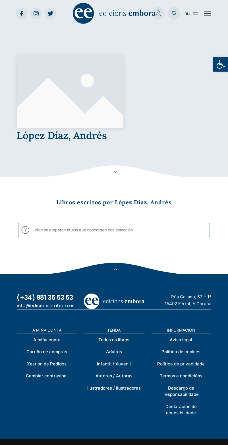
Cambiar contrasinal (47, 324)
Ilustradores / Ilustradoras (114, 336)
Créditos (131, 437)
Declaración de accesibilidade (181, 358)
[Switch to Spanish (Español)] (195, 13)
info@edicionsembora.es (45, 253)
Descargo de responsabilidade (181, 339)
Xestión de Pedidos (47, 312)
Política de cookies (180, 300)
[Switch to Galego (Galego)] (187, 13)
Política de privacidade (181, 312)
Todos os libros (113, 287)
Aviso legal (181, 287)
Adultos (114, 300)
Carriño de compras (46, 300)
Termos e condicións (181, 324)
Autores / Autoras (114, 324)
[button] (220, 64)
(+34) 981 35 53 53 (45, 245)
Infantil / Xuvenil (114, 312)
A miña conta (47, 287)
